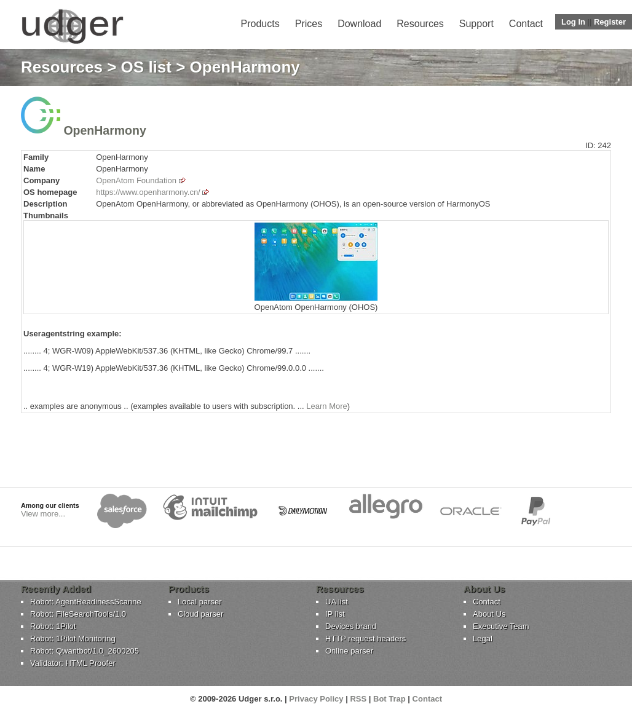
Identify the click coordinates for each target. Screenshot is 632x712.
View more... (43, 513)
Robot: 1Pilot (53, 626)
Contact (526, 23)
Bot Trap (389, 698)
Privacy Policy (316, 698)
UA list (336, 601)
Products (260, 23)
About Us (489, 614)
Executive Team (501, 626)
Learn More (326, 406)
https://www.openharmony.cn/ (148, 192)
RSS (358, 698)
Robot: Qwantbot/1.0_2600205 (84, 650)
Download (359, 23)
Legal (482, 638)
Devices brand (350, 626)
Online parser (349, 650)
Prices (308, 23)
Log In (573, 21)
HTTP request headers (365, 638)
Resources (420, 23)
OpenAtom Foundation (136, 180)
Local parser (200, 601)
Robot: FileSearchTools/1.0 (78, 614)
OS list (146, 67)
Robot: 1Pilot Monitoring (73, 638)
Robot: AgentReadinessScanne (85, 601)
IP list (335, 614)
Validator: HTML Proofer (73, 663)
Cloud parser (200, 614)
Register (610, 21)
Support (476, 23)
